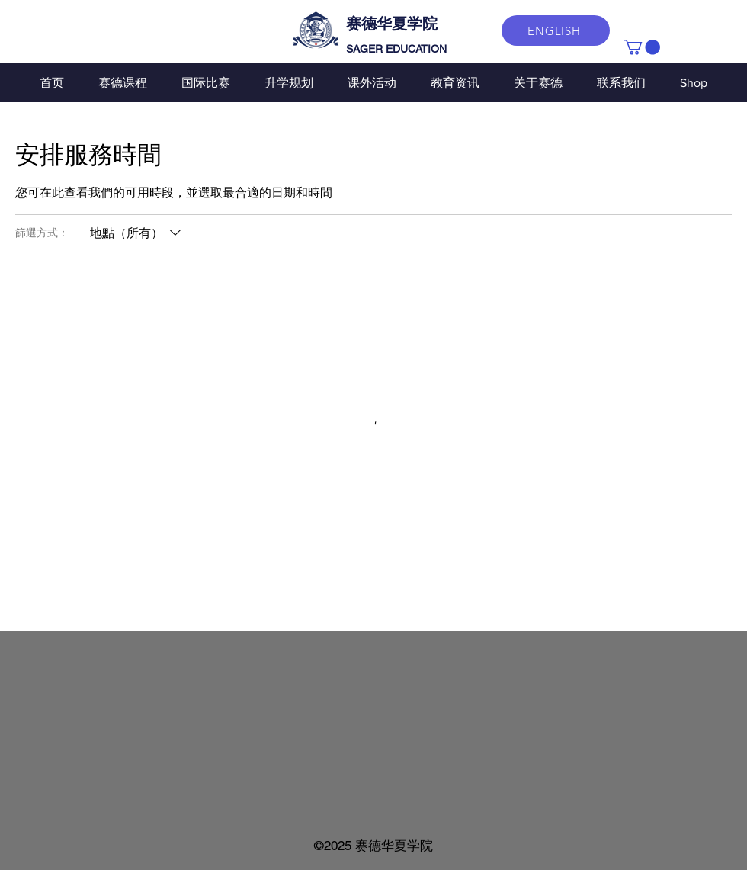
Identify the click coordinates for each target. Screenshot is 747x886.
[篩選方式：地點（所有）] (137, 233)
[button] (642, 47)
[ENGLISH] (556, 30)
